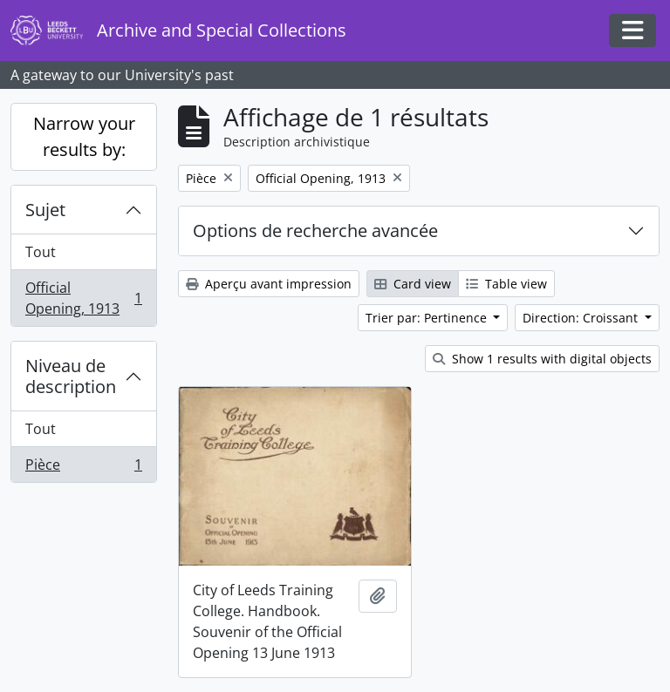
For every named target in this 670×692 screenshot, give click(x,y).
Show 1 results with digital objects (542, 358)
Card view (412, 283)
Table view (506, 283)
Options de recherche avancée (315, 230)
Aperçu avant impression (269, 283)
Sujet (45, 209)
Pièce (83, 468)
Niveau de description (70, 376)
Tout (40, 251)
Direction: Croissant (582, 317)
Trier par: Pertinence (428, 317)
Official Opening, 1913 (83, 298)
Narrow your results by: (84, 136)
